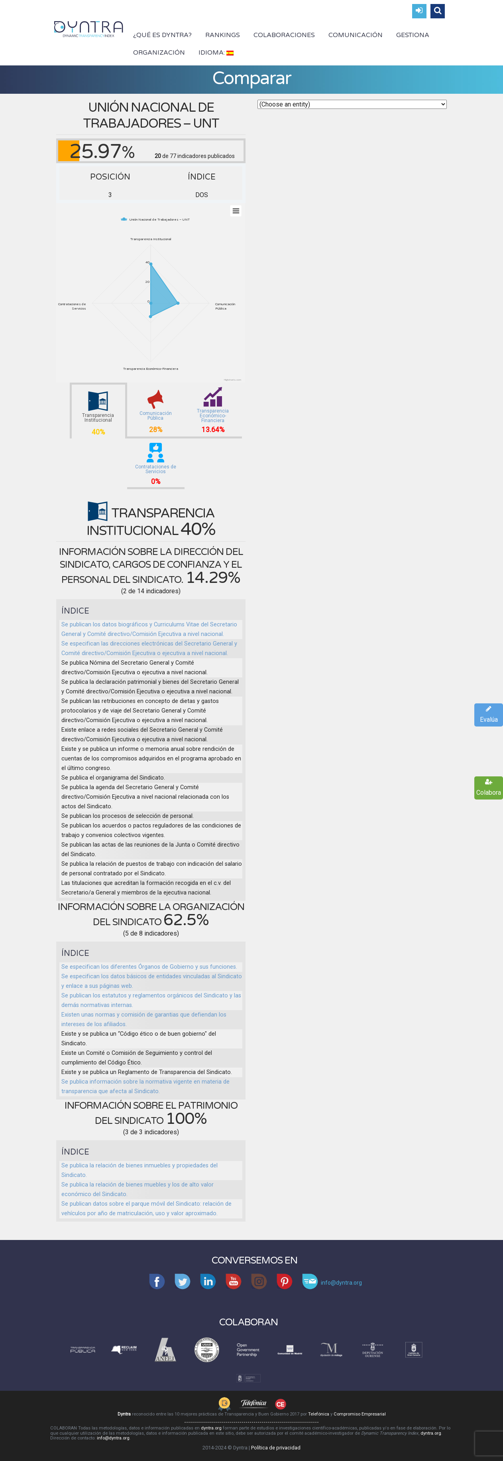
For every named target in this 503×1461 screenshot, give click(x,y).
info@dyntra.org (113, 1438)
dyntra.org (211, 1428)
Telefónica (318, 1414)
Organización (159, 53)
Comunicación (355, 35)
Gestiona (412, 35)
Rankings (222, 35)
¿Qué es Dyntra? (162, 35)
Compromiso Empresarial (360, 1414)
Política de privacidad (276, 1448)
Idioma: (216, 53)
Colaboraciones (284, 35)
